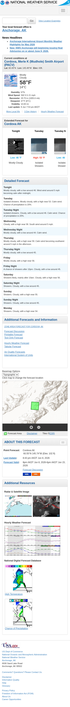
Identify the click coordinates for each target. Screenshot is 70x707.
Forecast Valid (11, 462)
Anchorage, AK (14, 30)
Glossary (6, 686)
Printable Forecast (13, 334)
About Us (6, 696)
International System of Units (18, 355)
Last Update (10, 458)
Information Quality (10, 680)
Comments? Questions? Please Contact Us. (22, 672)
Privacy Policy (8, 690)
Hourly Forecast (52, 111)
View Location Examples (49, 21)
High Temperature (14, 594)
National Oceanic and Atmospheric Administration (24, 654)
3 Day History (30, 111)
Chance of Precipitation (16, 628)
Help (4, 683)
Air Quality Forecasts (14, 352)
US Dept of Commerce (12, 651)
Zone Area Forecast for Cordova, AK (23, 327)
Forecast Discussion (14, 331)
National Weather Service (13, 657)
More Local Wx (13, 111)
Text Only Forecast (13, 337)
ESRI (52, 433)
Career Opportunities (11, 699)
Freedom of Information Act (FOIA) (18, 693)
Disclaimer (32, 433)
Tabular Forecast (12, 346)
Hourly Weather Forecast (16, 343)
